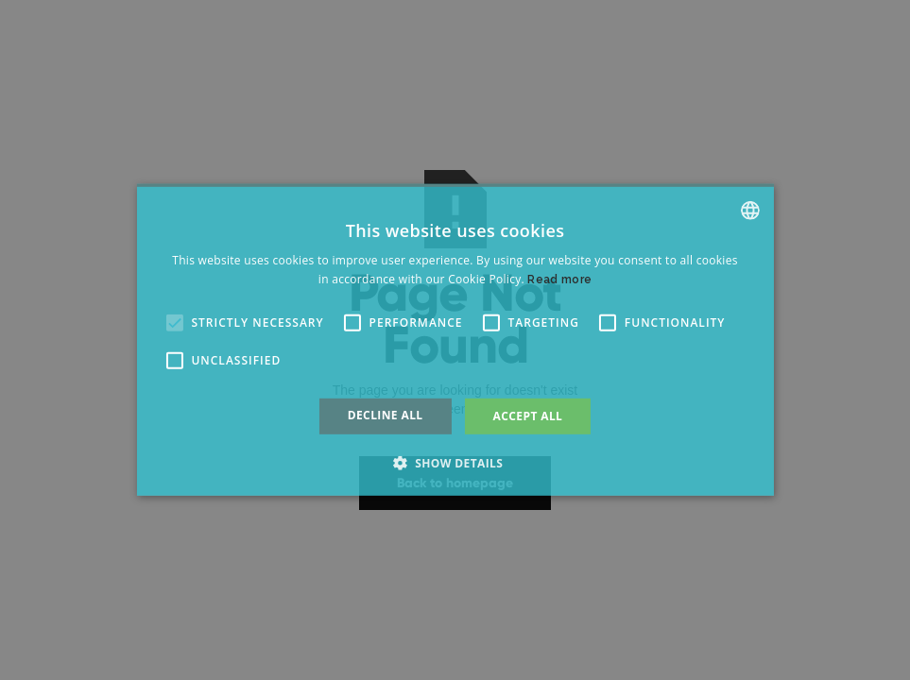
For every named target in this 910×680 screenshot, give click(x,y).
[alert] (455, 340)
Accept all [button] (528, 416)
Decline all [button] (385, 415)
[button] (174, 323)
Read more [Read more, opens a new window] (559, 279)
